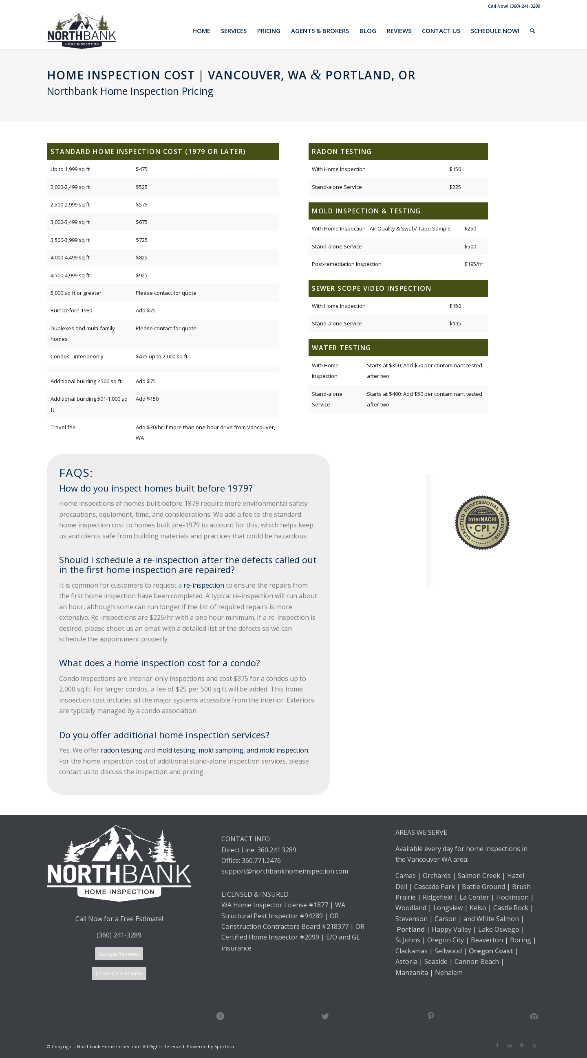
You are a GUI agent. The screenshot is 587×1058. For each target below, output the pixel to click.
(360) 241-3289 (119, 935)
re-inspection (203, 585)
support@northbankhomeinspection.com (285, 871)
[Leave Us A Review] (119, 973)
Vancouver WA (429, 859)
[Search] (532, 30)
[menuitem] (201, 30)
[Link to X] (534, 1045)
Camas (405, 875)
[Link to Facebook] (497, 1045)
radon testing (121, 750)
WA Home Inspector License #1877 (274, 904)
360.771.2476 (261, 860)
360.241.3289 (276, 849)
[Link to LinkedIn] (509, 1045)
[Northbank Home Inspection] (81, 30)
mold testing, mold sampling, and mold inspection (232, 750)
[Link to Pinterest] (522, 1045)
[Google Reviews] (119, 954)
